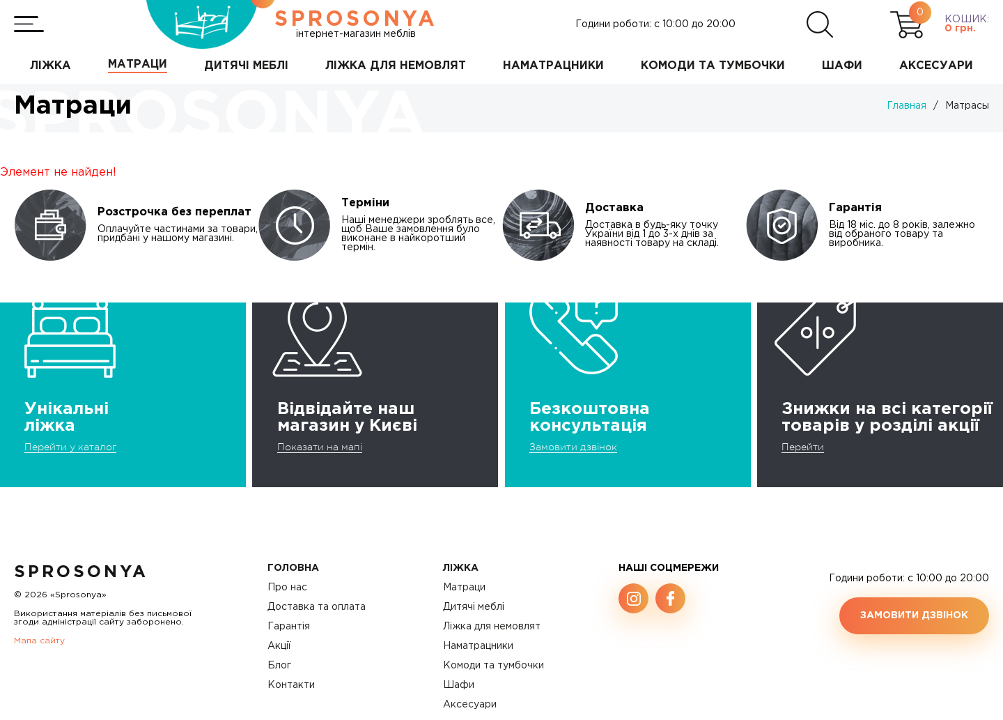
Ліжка (461, 568)
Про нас (287, 587)
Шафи (458, 685)
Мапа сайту (39, 641)
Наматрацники (478, 646)
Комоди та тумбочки (493, 665)
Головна (293, 568)
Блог (279, 665)
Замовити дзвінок (573, 446)
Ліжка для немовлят (492, 626)
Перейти (803, 446)
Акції (279, 646)
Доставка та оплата (316, 607)
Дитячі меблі (473, 607)
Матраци (464, 587)
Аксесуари (470, 704)
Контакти (291, 685)
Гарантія (288, 626)
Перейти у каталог (70, 446)
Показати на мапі (319, 446)
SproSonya (81, 572)
